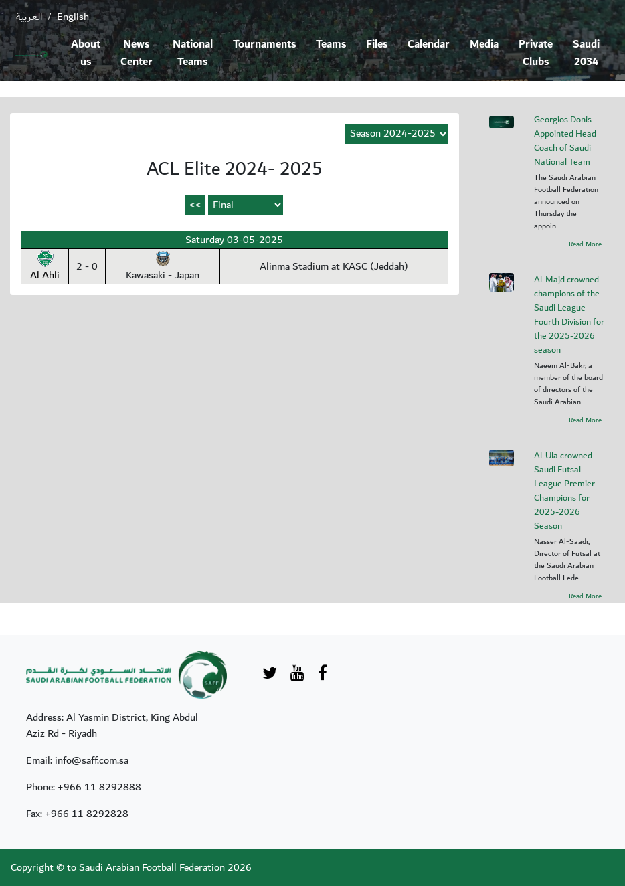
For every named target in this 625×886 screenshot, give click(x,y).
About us (85, 53)
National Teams (193, 53)
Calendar (429, 44)
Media (484, 44)
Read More (585, 244)
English (73, 16)
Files (376, 44)
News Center (136, 53)
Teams (331, 44)
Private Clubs (536, 53)
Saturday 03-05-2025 (234, 239)
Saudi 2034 (586, 53)
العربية (29, 16)
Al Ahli (45, 267)
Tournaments (264, 44)
